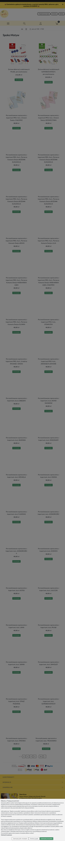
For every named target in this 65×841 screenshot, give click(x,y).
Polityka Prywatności (6, 835)
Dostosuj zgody (34, 838)
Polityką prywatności (41, 831)
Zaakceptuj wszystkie (46, 838)
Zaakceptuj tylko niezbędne (20, 838)
